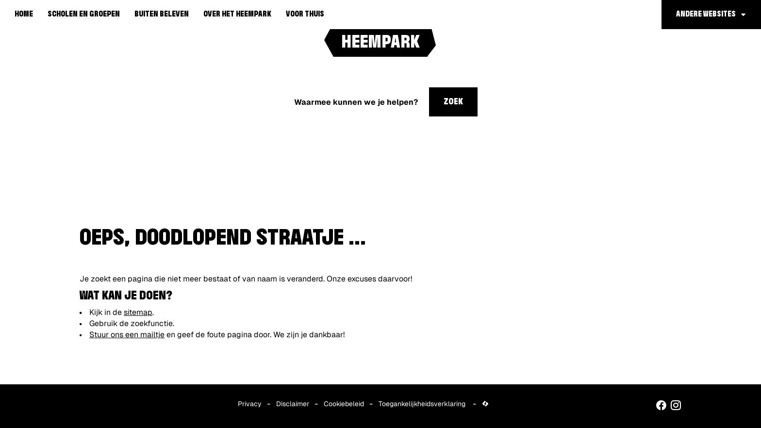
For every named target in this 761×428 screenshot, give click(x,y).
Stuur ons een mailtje (127, 334)
